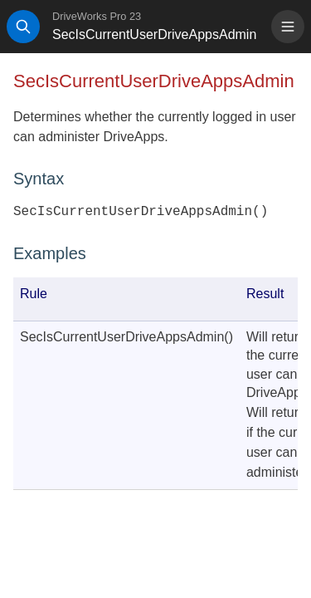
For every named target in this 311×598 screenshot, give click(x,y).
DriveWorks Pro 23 (96, 16)
